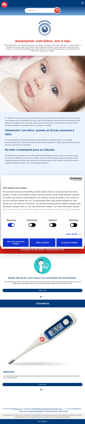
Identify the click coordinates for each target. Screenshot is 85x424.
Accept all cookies (69, 243)
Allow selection (42, 243)
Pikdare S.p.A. (17, 409)
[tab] (40, 297)
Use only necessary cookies (15, 242)
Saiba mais (42, 290)
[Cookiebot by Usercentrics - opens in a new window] (71, 179)
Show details (71, 234)
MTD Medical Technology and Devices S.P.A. (47, 409)
